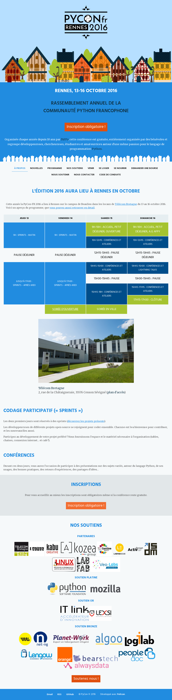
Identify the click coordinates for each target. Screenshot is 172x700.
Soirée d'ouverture (65, 309)
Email (50, 694)
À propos (19, 168)
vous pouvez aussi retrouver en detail (72, 207)
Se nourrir (120, 168)
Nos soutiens (75, 168)
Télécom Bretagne (126, 204)
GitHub (70, 694)
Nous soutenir (60, 175)
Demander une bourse (144, 168)
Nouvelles (36, 168)
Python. (97, 149)
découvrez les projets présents (85, 421)
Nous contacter (84, 175)
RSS (59, 694)
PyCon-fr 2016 (86, 22)
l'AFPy (64, 139)
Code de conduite (110, 175)
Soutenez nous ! (86, 679)
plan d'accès (115, 392)
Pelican (121, 694)
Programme (54, 168)
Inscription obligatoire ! (86, 127)
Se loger (104, 168)
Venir (91, 168)
